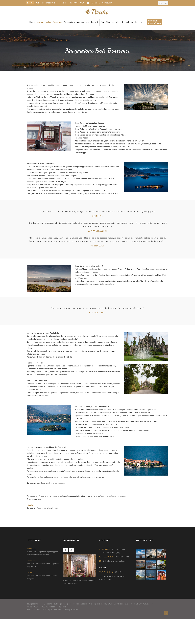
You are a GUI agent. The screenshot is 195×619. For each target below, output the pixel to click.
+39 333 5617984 (76, 3)
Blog (108, 22)
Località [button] (139, 22)
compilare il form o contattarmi (113, 496)
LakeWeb (74, 610)
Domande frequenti (57, 483)
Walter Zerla (57, 610)
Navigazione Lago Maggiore (76, 22)
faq (102, 22)
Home (32, 22)
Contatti (94, 22)
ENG (165, 3)
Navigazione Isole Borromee (49, 22)
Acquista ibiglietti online (154, 22)
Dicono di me (127, 22)
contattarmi (136, 150)
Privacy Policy (33, 610)
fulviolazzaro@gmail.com (101, 3)
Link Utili (116, 22)
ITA (160, 3)
